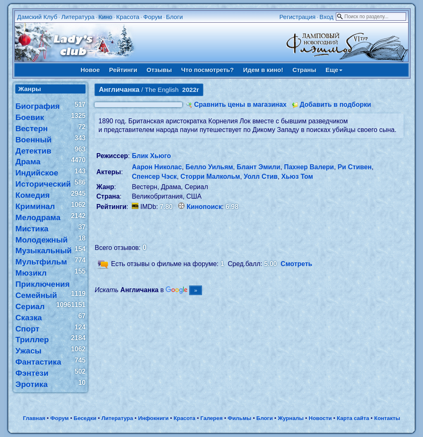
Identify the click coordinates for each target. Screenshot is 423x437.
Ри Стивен (354, 166)
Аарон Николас (157, 166)
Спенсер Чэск (154, 176)
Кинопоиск (204, 206)
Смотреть (296, 263)
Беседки (85, 418)
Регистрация (297, 16)
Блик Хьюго (151, 155)
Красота (127, 16)
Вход (326, 16)
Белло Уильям (209, 166)
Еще (334, 69)
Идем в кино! (263, 69)
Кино (105, 16)
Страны (304, 69)
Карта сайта (353, 418)
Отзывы (159, 69)
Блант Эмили (258, 166)
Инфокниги (153, 418)
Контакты (387, 418)
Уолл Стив (261, 176)
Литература (78, 16)
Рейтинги (123, 69)
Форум (152, 16)
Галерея (211, 418)
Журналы (291, 418)
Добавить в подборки (335, 104)
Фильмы (239, 418)
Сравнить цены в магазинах (240, 104)
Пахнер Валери (309, 166)
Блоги (174, 16)
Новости (320, 418)
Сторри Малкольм (210, 176)
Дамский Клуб (37, 16)
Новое (90, 69)
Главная (34, 418)
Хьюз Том (297, 176)
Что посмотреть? (207, 69)
